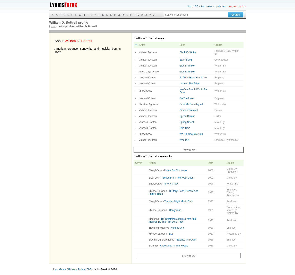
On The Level (186, 98)
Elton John (154, 177)
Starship (153, 245)
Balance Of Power (186, 239)
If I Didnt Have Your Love (193, 77)
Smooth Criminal (188, 110)
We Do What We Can (191, 134)
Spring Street (186, 122)
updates (220, 6)
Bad (171, 233)
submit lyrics (237, 6)
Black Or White (187, 52)
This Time (184, 128)
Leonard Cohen (146, 77)
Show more (188, 149)
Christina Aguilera (148, 104)
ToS (89, 269)
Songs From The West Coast (178, 177)
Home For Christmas (175, 170)
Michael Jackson (147, 52)
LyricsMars (59, 269)
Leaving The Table (189, 83)
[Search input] (196, 14)
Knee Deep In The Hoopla (174, 245)
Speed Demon (187, 116)
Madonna (154, 219)
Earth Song (185, 59)
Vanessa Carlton (147, 122)
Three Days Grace (148, 71)
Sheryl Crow (145, 90)
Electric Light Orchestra (161, 239)
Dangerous (175, 210)
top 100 (193, 6)
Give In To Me (187, 65)
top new (206, 6)
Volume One (178, 227)
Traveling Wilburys (159, 227)
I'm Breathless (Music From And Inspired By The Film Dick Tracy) (172, 220)
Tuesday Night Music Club (178, 201)
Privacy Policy (76, 269)
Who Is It (184, 140)
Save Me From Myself (191, 104)
